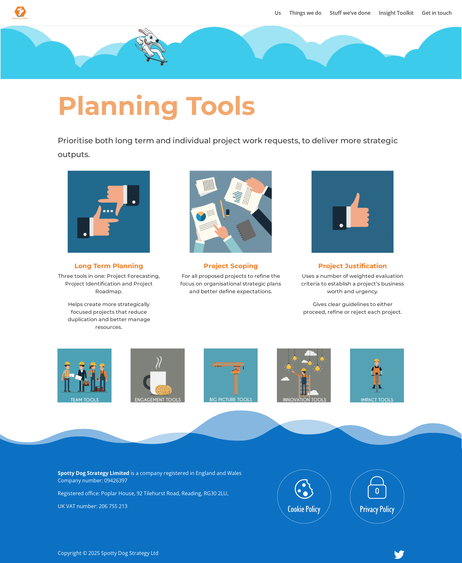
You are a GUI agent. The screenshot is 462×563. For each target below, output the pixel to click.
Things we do (305, 13)
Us (278, 13)
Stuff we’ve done (350, 13)
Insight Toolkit (396, 13)
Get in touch (437, 13)
